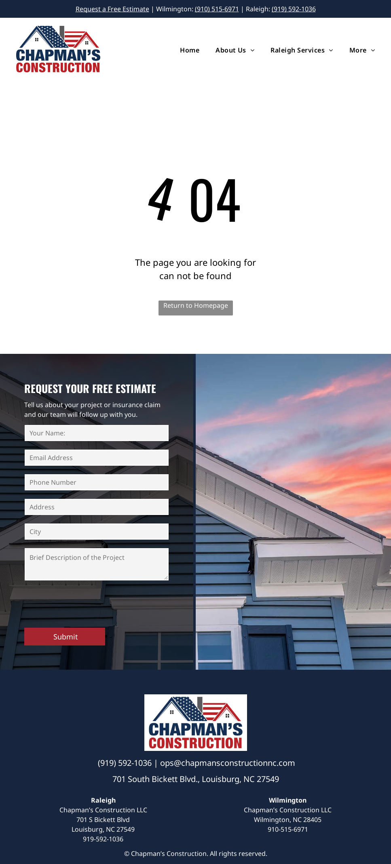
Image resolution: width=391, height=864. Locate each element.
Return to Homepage (195, 305)
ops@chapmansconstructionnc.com (227, 762)
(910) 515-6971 (217, 8)
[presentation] (86, 603)
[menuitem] (181, 50)
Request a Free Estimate (112, 8)
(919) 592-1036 (294, 8)
